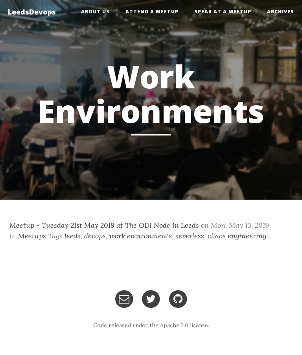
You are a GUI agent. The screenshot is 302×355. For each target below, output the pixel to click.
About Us (95, 11)
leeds (72, 235)
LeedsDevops (32, 11)
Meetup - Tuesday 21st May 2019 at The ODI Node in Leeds (104, 225)
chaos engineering (237, 235)
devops (95, 235)
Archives (280, 11)
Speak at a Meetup (222, 11)
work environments (140, 235)
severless (189, 235)
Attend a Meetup (152, 11)
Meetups (32, 235)
